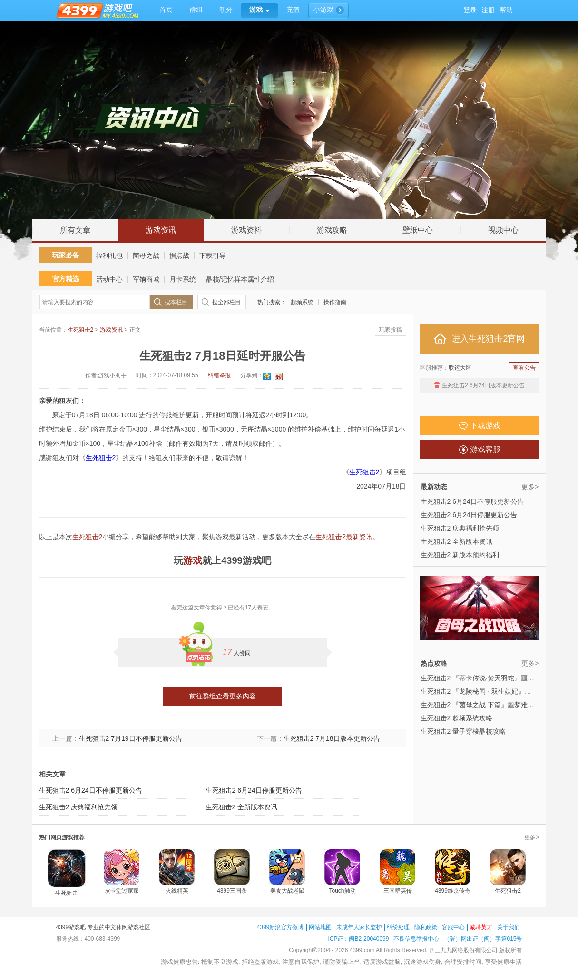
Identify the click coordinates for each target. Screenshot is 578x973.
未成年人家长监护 (359, 927)
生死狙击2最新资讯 (343, 537)
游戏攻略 (332, 230)
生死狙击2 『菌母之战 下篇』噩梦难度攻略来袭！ (494, 704)
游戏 (192, 560)
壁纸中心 (417, 230)
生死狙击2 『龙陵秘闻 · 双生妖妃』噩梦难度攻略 (493, 691)
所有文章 (75, 230)
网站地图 (320, 927)
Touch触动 (342, 890)
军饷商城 (146, 279)
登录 (470, 10)
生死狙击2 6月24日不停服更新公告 (90, 790)
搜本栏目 (176, 302)
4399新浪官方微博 (280, 927)
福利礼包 (109, 255)
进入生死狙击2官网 (479, 338)
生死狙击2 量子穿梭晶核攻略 (463, 731)
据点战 (179, 255)
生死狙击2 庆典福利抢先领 (78, 807)
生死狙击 (66, 893)
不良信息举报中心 (416, 938)
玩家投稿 (390, 329)
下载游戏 (479, 426)
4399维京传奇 (452, 890)
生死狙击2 (81, 329)
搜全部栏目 (226, 302)
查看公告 (524, 367)
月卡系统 (182, 279)
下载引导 (212, 255)
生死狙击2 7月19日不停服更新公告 (130, 738)
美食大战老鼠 (287, 890)
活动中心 (109, 279)
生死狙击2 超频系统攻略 (457, 718)
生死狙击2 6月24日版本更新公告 (483, 385)
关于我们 (508, 927)
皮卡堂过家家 (122, 890)
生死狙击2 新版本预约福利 (460, 555)
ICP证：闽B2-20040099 (358, 938)
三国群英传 (397, 890)
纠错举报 (219, 375)
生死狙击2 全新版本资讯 (242, 807)
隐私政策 (425, 927)
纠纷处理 (398, 927)
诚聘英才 (481, 927)
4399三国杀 (232, 890)
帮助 (506, 10)
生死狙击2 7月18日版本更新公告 (332, 738)
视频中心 (503, 230)
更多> (530, 487)
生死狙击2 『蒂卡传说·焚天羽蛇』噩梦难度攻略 (491, 678)
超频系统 (302, 302)
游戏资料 (246, 230)
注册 (488, 10)
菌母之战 (146, 255)
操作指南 (334, 302)
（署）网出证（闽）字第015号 (483, 938)
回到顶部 (560, 208)
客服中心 (453, 927)
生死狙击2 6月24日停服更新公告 (254, 790)
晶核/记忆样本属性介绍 (240, 279)
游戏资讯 (161, 230)
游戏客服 (479, 449)
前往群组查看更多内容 (222, 696)
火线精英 (177, 890)
